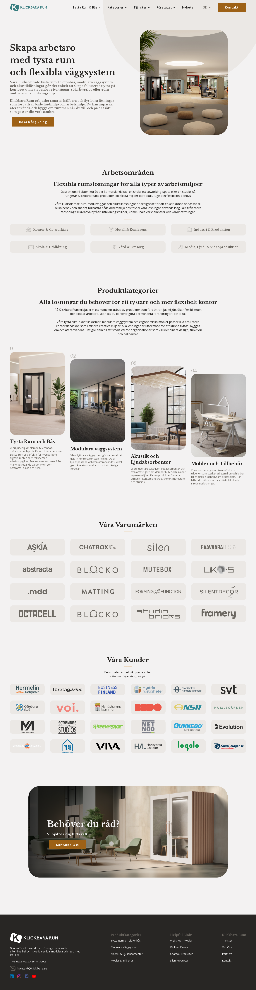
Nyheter (188, 7)
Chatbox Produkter (181, 954)
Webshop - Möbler (181, 940)
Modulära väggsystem (124, 947)
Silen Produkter (179, 960)
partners (227, 954)
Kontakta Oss (67, 845)
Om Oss (227, 947)
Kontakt (232, 7)
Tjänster (227, 940)
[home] (28, 7)
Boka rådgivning (33, 122)
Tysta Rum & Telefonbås (126, 940)
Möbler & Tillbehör (122, 960)
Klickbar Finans (179, 947)
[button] (87, 7)
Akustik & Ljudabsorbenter (126, 954)
